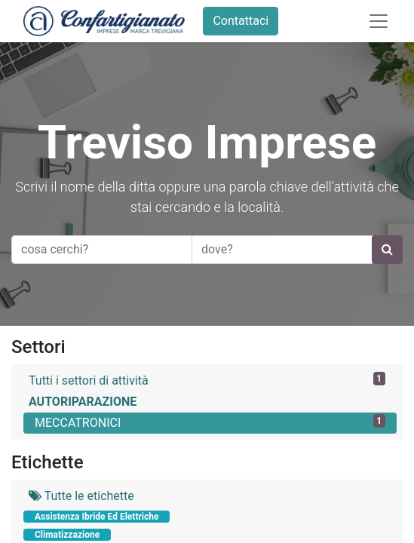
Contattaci (240, 21)
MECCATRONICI (210, 422)
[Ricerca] (387, 249)
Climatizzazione (67, 534)
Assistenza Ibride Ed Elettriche (96, 516)
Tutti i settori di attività (207, 380)
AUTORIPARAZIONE (82, 401)
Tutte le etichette (81, 496)
